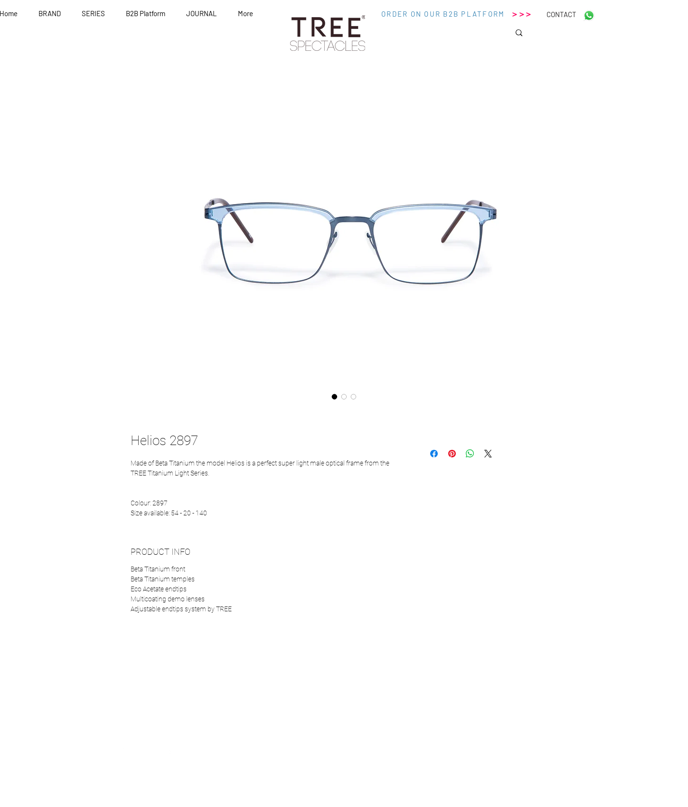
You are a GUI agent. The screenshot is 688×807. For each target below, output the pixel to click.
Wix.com (434, 803)
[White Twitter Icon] (143, 752)
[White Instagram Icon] (163, 752)
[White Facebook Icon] (123, 752)
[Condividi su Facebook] (434, 453)
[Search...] (551, 36)
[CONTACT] (561, 14)
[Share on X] (488, 453)
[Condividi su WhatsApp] (470, 453)
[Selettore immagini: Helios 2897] (334, 396)
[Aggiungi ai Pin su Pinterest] (452, 453)
